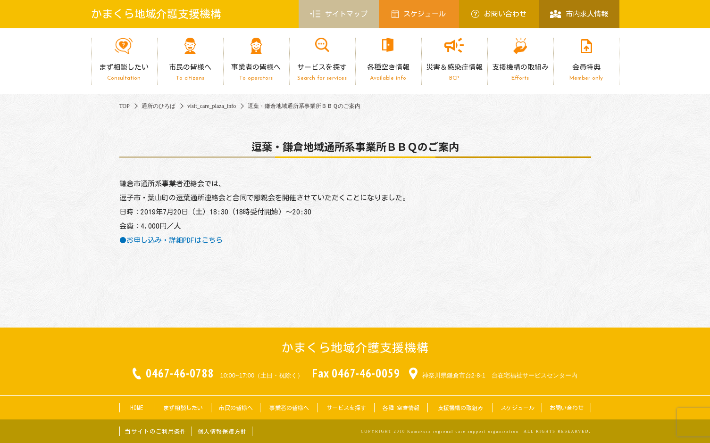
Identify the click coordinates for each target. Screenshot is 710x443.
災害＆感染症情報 (454, 72)
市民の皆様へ (190, 72)
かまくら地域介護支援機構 (156, 13)
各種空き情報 (388, 72)
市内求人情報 (579, 14)
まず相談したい (124, 72)
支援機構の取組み (520, 72)
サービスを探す (322, 72)
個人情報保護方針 (222, 431)
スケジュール (419, 14)
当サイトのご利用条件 (155, 431)
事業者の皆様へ (256, 72)
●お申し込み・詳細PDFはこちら (171, 240)
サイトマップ (339, 14)
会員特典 (586, 72)
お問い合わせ (498, 14)
